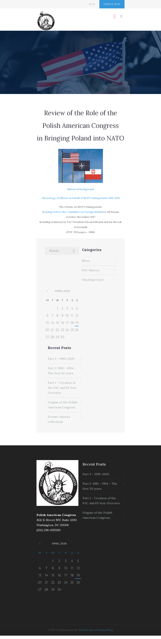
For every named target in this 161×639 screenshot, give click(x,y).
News (86, 261)
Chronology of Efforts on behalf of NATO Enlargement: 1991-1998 (81, 198)
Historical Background (80, 189)
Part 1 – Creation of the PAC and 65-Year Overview (62, 388)
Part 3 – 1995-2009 (61, 359)
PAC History (90, 270)
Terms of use (85, 629)
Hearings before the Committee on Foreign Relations (74, 211)
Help (92, 4)
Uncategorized (92, 280)
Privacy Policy (105, 629)
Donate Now (112, 4)
